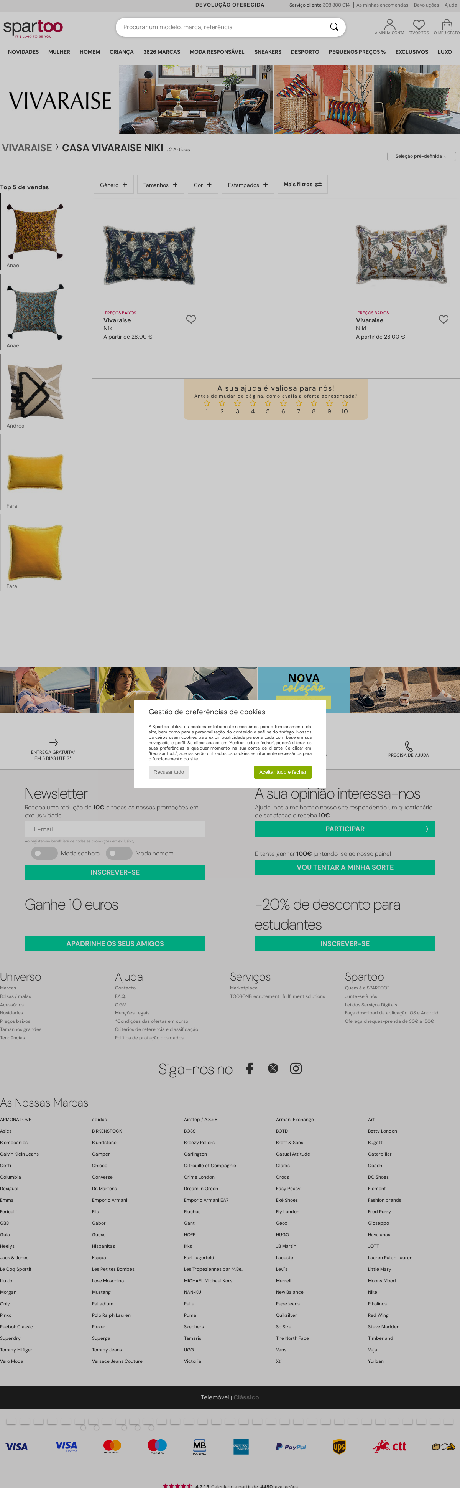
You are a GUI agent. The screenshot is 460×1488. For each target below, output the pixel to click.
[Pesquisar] (334, 27)
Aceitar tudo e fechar (282, 772)
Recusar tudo (169, 772)
